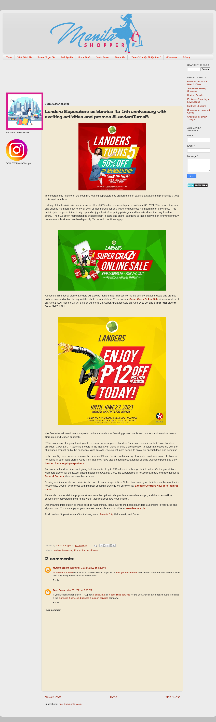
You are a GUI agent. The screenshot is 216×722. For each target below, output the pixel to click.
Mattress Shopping (196, 106)
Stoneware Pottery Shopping (196, 89)
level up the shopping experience (64, 463)
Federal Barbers (54, 476)
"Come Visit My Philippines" (145, 57)
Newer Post (53, 697)
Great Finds (84, 57)
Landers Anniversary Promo (67, 550)
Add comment (53, 610)
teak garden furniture (126, 572)
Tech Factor (59, 590)
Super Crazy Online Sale (143, 299)
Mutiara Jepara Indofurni (66, 568)
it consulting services (119, 594)
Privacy (186, 57)
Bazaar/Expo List (46, 57)
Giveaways (171, 57)
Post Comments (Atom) (70, 704)
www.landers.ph (135, 508)
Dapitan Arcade (195, 95)
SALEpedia (67, 57)
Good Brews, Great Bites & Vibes (197, 83)
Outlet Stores (102, 57)
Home (9, 57)
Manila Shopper (64, 545)
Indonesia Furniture (63, 572)
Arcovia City (106, 514)
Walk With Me (24, 57)
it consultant (99, 594)
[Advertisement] (61, 80)
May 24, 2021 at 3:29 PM (93, 568)
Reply (56, 580)
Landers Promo (90, 550)
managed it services (69, 598)
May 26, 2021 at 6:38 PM (79, 590)
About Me (120, 57)
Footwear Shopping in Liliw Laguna (198, 100)
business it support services (94, 598)
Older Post (172, 697)
